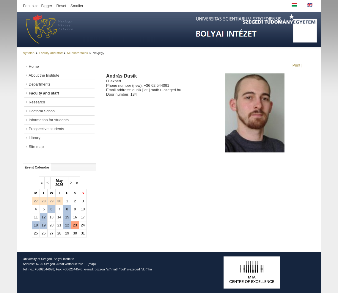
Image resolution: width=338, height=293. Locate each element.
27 (51, 233)
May (59, 181)
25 (36, 233)
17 (83, 217)
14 (59, 217)
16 (75, 217)
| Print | (296, 65)
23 (75, 225)
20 (51, 225)
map (92, 264)
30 (75, 233)
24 (83, 225)
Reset (61, 6)
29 (67, 233)
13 (51, 217)
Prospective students (46, 129)
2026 (59, 185)
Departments (40, 84)
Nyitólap (28, 53)
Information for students (49, 120)
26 (43, 233)
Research (37, 102)
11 (36, 217)
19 (43, 225)
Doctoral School (42, 111)
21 (59, 225)
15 (67, 217)
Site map (36, 146)
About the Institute (44, 75)
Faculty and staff (51, 53)
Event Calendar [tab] (37, 167)
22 (67, 225)
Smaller (76, 6)
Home (34, 66)
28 (59, 233)
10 (83, 209)
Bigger (46, 6)
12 (43, 217)
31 (83, 233)
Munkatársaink (77, 53)
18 (36, 225)
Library (34, 138)
